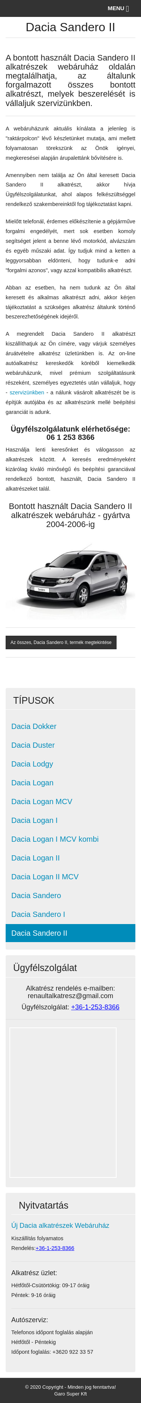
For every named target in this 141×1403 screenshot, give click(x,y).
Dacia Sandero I (38, 914)
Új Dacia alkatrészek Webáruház (60, 1225)
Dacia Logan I (34, 820)
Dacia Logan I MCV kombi (55, 839)
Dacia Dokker (33, 726)
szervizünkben (27, 392)
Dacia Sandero (36, 895)
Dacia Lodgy (32, 764)
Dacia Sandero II (39, 933)
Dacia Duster (33, 745)
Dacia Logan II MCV (45, 877)
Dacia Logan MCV (41, 801)
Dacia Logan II (35, 858)
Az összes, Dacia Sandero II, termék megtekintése (61, 642)
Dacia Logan (32, 783)
